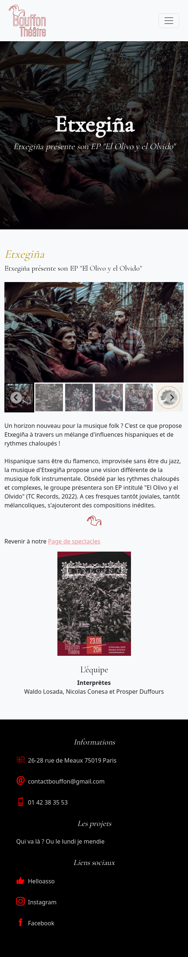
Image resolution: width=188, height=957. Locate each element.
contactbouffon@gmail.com (66, 781)
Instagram (36, 902)
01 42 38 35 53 (48, 802)
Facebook (35, 923)
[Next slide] (172, 398)
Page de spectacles (74, 541)
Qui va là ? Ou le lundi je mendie (60, 841)
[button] (49, 397)
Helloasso (35, 881)
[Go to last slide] (16, 398)
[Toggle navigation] (169, 20)
